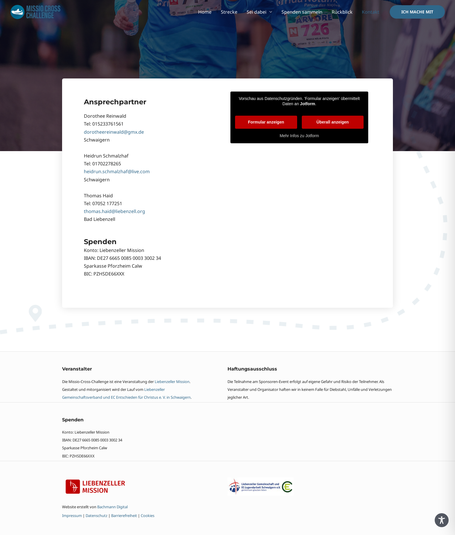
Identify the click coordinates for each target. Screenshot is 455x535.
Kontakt (370, 12)
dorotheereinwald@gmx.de (114, 132)
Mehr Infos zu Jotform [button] (299, 135)
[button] (417, 12)
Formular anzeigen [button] (266, 122)
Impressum (72, 515)
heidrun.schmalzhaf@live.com (117, 171)
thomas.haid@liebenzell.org (114, 211)
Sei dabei (256, 12)
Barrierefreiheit (124, 515)
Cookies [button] (147, 515)
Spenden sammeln (301, 12)
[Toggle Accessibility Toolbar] (441, 520)
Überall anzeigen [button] (333, 122)
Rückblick (342, 12)
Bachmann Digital (112, 506)
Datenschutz (96, 515)
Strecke (229, 12)
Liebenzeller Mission (172, 381)
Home (205, 12)
